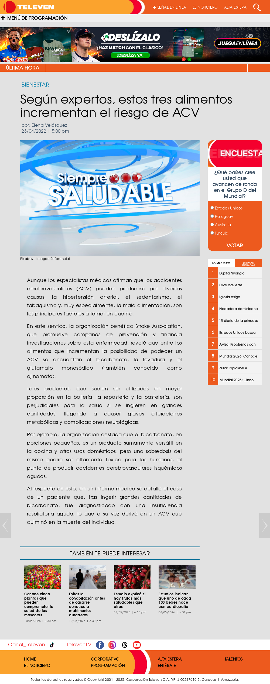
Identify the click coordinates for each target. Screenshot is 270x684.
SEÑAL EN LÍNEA (169, 7)
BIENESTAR (35, 84)
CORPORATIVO (105, 659)
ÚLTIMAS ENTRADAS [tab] (248, 264)
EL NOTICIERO (205, 7)
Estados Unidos (226, 208)
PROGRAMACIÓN (108, 665)
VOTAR (235, 245)
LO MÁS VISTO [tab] (221, 263)
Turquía (219, 233)
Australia (220, 224)
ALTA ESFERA (235, 7)
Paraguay (221, 216)
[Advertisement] (234, 475)
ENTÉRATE (167, 665)
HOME (30, 659)
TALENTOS (234, 659)
